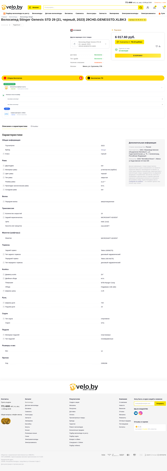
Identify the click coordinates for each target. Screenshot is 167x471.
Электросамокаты (148, 13)
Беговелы (69, 13)
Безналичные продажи (76, 430)
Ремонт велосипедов (76, 427)
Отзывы (34, 126)
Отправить (160, 404)
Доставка (72, 412)
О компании (123, 402)
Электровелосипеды (130, 13)
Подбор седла (73, 436)
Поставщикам (123, 424)
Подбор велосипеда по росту (16, 14)
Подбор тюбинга (74, 446)
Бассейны (28, 424)
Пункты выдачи (6, 402)
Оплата (71, 415)
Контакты (122, 427)
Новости (122, 405)
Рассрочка (72, 408)
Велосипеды (37, 13)
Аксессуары (91, 13)
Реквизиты (122, 418)
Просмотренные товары (77, 418)
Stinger (103, 150)
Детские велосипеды (53, 13)
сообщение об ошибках (136, 181)
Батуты (27, 427)
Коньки (27, 430)
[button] (83, 113)
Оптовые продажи (125, 421)
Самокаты (80, 13)
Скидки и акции (74, 402)
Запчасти (103, 13)
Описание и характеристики (14, 126)
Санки (27, 436)
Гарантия (72, 424)
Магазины (72, 405)
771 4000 (128, 2)
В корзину (138, 56)
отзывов (144, 429)
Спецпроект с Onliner (76, 442)
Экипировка (114, 13)
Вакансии (122, 408)
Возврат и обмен (74, 439)
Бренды (71, 421)
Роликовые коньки (31, 433)
